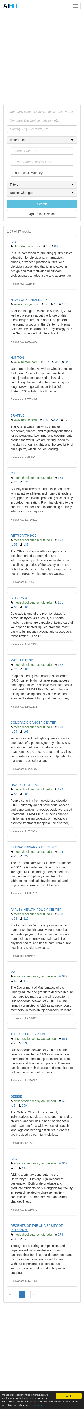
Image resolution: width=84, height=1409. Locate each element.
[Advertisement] (42, 58)
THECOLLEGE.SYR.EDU (28, 1034)
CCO (14, 242)
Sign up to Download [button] (42, 214)
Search (42, 204)
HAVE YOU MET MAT (26, 785)
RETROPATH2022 (23, 535)
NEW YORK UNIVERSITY (29, 300)
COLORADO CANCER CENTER (33, 722)
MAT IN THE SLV (22, 660)
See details (39, 1405)
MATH (15, 972)
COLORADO (19, 598)
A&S (14, 1159)
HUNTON (17, 357)
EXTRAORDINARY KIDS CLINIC (34, 847)
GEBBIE (16, 1096)
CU (13, 473)
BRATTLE (17, 415)
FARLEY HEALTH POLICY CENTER (36, 909)
